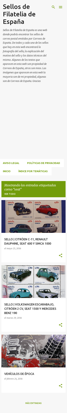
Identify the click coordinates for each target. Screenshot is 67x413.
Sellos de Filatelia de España (19, 14)
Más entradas (33, 403)
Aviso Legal (11, 163)
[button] (60, 255)
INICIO (7, 171)
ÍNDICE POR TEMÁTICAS (33, 171)
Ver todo (10, 194)
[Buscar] (53, 7)
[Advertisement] (33, 125)
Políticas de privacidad (43, 163)
